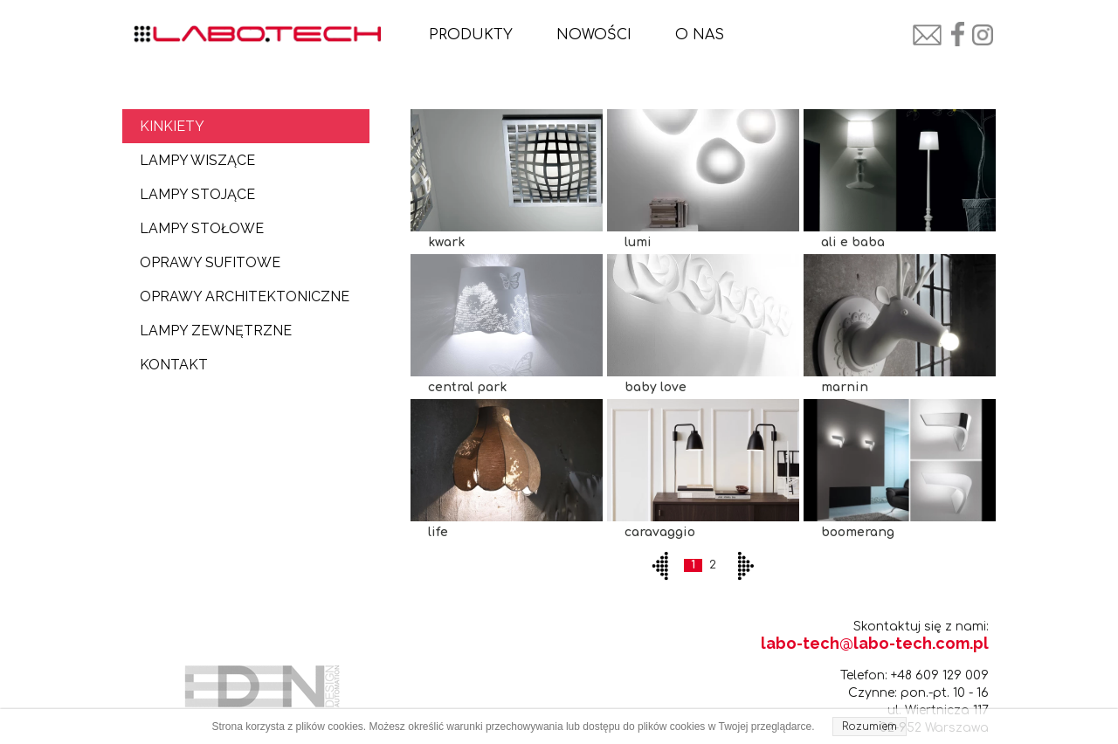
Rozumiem (869, 726)
